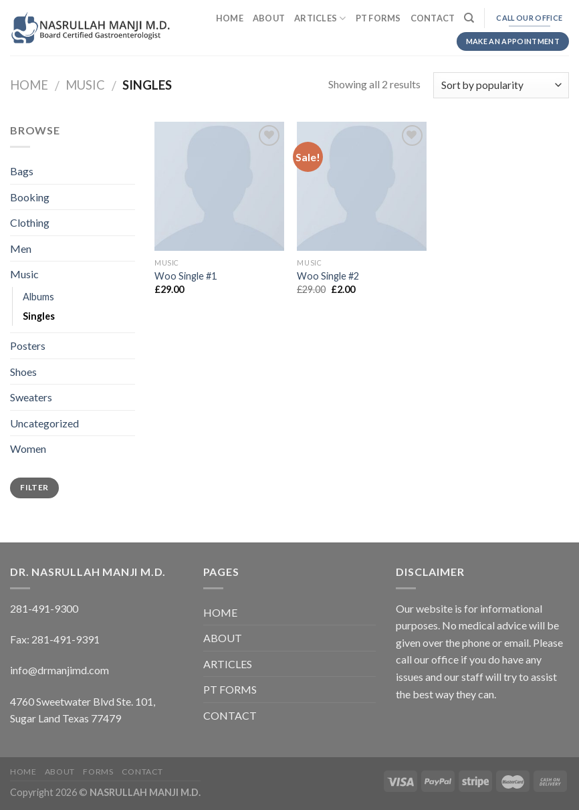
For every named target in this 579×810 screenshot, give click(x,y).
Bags (21, 171)
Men (20, 248)
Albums (38, 296)
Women (28, 448)
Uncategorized (44, 423)
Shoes (23, 371)
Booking (29, 197)
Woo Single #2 (328, 276)
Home (29, 85)
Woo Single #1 (185, 276)
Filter (34, 487)
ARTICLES (320, 18)
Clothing (29, 222)
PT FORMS (378, 18)
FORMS (98, 772)
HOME (229, 18)
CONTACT (433, 18)
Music (85, 85)
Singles (39, 316)
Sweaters (31, 397)
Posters (27, 345)
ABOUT (269, 18)
